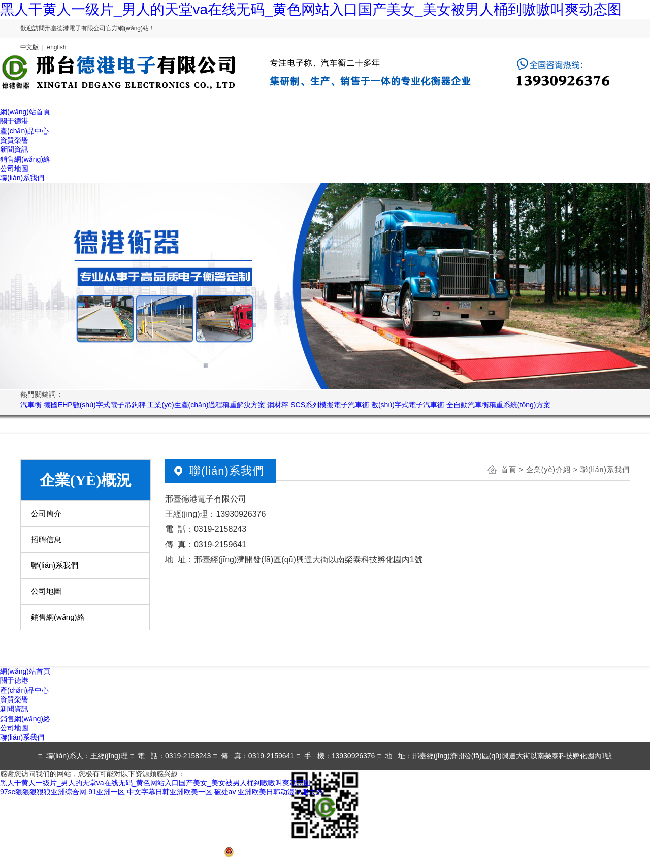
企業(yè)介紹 (548, 469)
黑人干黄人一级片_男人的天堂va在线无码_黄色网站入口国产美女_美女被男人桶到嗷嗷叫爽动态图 (311, 9)
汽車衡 (31, 404)
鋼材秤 (277, 404)
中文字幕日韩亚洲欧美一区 (169, 792)
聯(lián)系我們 (54, 565)
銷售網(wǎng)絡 (58, 617)
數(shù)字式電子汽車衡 (407, 404)
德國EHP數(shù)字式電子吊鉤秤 (95, 404)
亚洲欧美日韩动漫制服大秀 (280, 792)
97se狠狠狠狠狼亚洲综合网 (43, 792)
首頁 (508, 469)
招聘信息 (46, 539)
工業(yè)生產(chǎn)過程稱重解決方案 (206, 404)
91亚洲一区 (106, 792)
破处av (225, 792)
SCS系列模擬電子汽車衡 (329, 404)
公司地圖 (46, 591)
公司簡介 (46, 513)
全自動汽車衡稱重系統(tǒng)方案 (498, 404)
